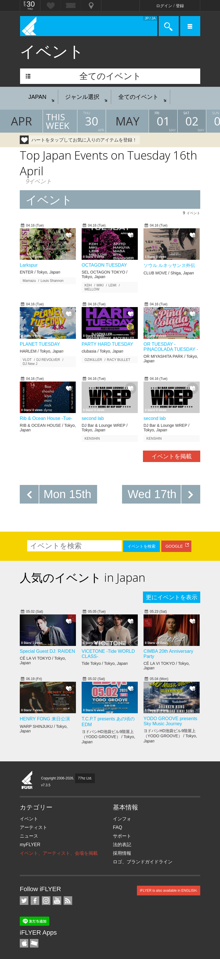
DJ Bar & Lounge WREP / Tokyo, (104, 427)
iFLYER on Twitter (24, 900)
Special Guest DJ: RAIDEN (47, 651)
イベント (29, 818)
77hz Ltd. (85, 778)
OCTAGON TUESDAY (104, 265)
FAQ (117, 827)
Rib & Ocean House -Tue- (46, 418)
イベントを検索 (141, 546)
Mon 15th (67, 494)
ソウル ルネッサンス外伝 (169, 265)
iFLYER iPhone (24, 943)
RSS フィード (68, 900)
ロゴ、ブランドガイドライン (142, 861)
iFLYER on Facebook (35, 900)
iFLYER (27, 780)
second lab (93, 418)
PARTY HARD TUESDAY (107, 344)
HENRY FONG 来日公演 (45, 718)
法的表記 (122, 844)
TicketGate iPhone (34, 943)
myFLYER (30, 844)
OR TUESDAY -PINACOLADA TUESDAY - (171, 347)
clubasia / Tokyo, (102, 351)
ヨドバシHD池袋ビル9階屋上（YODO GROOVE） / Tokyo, (108, 736)
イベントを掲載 (172, 456)
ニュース (29, 836)
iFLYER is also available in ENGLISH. (168, 891)
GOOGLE (174, 546)
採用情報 (122, 853)
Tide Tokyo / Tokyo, (105, 663)
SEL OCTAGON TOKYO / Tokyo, (104, 274)
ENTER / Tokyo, (40, 272)
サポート (122, 836)
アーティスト (33, 827)
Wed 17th (152, 494)
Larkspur (29, 265)
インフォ (122, 818)
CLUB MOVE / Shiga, (169, 273)
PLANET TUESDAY (40, 344)
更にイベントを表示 (171, 597)
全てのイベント (110, 76)
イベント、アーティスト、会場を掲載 (59, 853)
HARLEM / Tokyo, (41, 351)
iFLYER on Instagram (46, 900)
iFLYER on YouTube (57, 900)
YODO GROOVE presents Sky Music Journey (170, 721)
